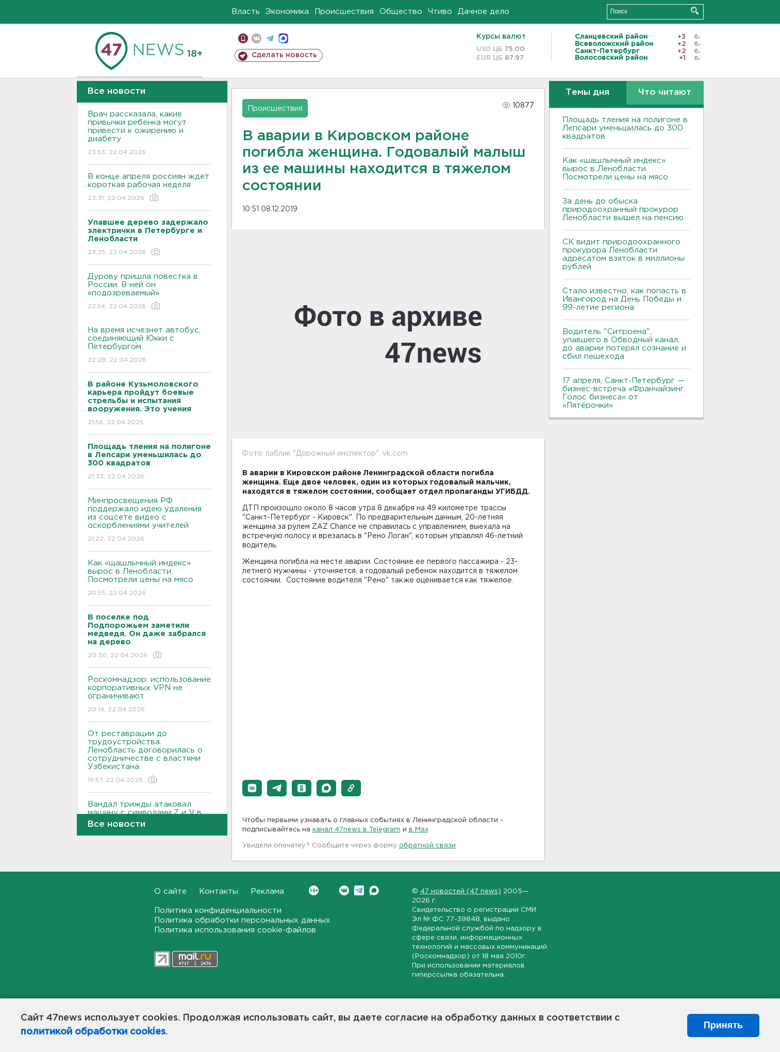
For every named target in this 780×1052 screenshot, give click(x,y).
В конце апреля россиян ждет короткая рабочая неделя (149, 188)
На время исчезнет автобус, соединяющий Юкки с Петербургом (149, 345)
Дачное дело (483, 11)
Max (374, 890)
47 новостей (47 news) (460, 891)
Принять (723, 1025)
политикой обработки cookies (93, 1032)
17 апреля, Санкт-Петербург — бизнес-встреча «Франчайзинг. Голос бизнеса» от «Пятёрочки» (624, 393)
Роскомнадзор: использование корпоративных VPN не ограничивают (149, 695)
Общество (400, 11)
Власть (245, 11)
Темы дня (587, 92)
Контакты (218, 891)
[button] (252, 788)
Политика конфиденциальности (217, 910)
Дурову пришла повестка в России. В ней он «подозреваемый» (149, 292)
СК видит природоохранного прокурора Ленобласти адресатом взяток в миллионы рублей (623, 254)
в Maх (418, 829)
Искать (695, 10)
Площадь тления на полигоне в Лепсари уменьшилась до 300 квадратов (625, 128)
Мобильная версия (243, 38)
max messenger (283, 38)
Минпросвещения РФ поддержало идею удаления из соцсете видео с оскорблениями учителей (149, 520)
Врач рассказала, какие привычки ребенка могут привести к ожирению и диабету (149, 134)
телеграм (270, 38)
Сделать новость (284, 55)
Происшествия (344, 11)
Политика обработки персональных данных (242, 920)
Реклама (267, 891)
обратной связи (427, 845)
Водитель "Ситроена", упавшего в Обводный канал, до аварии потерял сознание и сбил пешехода (624, 344)
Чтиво (440, 11)
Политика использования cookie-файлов (235, 930)
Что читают (664, 92)
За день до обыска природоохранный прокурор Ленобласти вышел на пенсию (623, 209)
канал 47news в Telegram (356, 829)
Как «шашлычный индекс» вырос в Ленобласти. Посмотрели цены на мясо (149, 578)
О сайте (170, 891)
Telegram (359, 890)
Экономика (287, 11)
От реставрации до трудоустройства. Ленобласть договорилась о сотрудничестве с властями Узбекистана (149, 757)
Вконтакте (314, 890)
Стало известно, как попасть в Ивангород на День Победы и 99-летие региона (624, 299)
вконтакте (256, 38)
